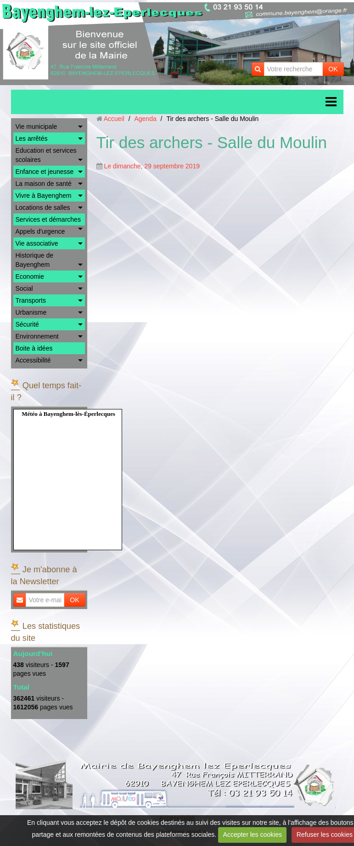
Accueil (114, 118)
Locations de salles (43, 207)
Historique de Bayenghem (35, 260)
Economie (30, 276)
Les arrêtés (32, 138)
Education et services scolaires (46, 155)
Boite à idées (34, 348)
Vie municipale (36, 126)
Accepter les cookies (252, 834)
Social (24, 288)
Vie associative (37, 243)
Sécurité (27, 324)
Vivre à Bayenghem (44, 195)
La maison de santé (44, 183)
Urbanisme (31, 312)
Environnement (37, 336)
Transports (31, 300)
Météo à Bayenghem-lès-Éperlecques (68, 413)
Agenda (145, 118)
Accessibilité (33, 360)
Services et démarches (48, 219)
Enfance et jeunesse (45, 171)
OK (332, 69)
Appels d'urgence (40, 231)
